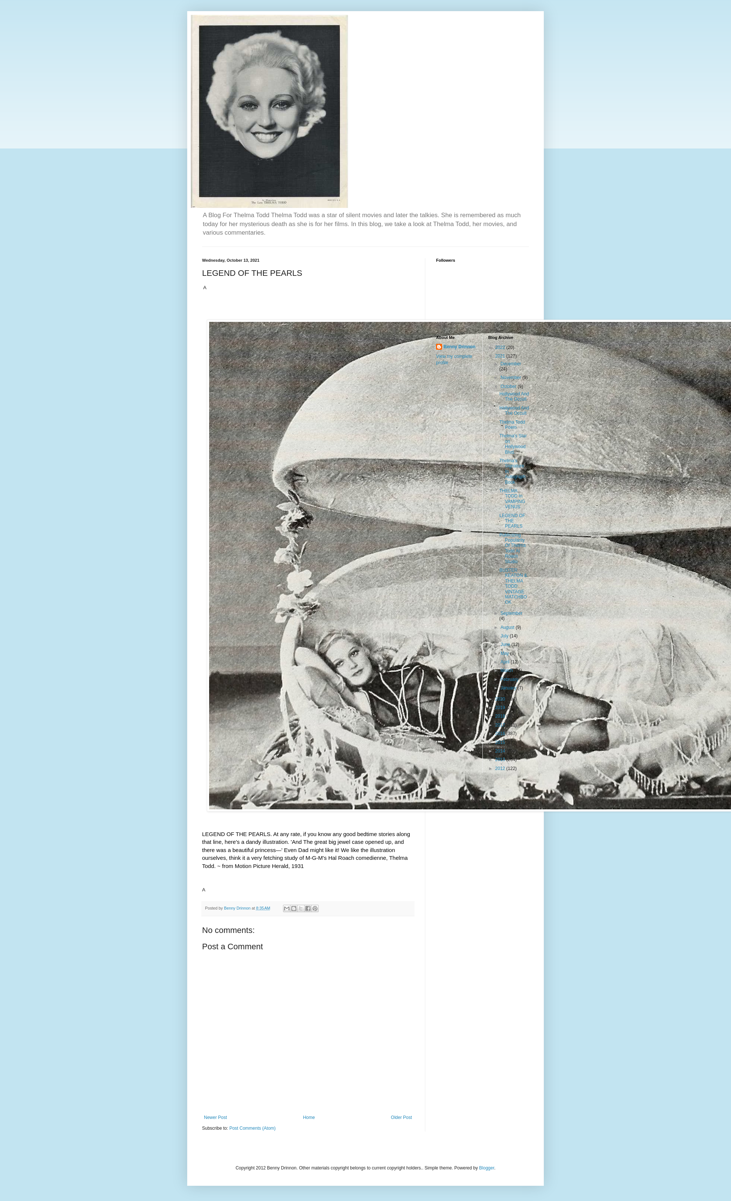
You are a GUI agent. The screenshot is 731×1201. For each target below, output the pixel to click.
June (505, 644)
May (505, 653)
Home (309, 1117)
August (508, 627)
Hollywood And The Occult (514, 396)
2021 (500, 356)
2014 (500, 751)
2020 (500, 699)
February (509, 679)
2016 (500, 733)
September (511, 613)
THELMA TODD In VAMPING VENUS (512, 498)
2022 (500, 347)
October (508, 386)
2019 (500, 707)
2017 (500, 725)
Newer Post (215, 1117)
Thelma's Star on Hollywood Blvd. (513, 443)
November (511, 377)
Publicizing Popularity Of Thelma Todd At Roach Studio (512, 548)
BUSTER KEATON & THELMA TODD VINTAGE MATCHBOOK (513, 586)
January (508, 688)
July (505, 636)
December (510, 363)
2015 (500, 742)
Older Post (401, 1117)
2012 (500, 768)
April (505, 662)
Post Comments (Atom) (252, 1128)
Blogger (486, 1168)
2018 (500, 716)
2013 (500, 759)
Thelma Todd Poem (512, 425)
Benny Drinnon (459, 346)
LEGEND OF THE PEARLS (512, 521)
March (507, 670)
